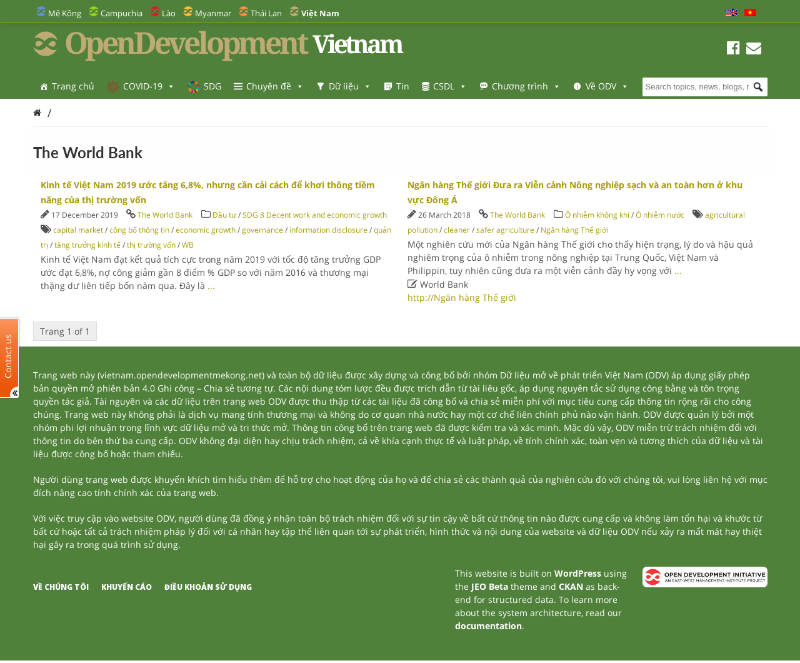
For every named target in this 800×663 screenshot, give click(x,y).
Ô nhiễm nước (660, 215)
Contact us (8, 355)
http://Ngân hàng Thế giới (462, 297)
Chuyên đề (275, 86)
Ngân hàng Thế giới (574, 230)
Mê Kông (64, 13)
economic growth (206, 230)
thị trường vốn (151, 245)
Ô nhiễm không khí (597, 215)
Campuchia (121, 13)
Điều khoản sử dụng (208, 587)
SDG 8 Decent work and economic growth (314, 215)
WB (188, 245)
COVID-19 (149, 86)
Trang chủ (73, 86)
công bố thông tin (139, 230)
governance (262, 230)
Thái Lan (266, 13)
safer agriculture (505, 230)
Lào (169, 13)
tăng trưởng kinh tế (87, 245)
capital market (78, 230)
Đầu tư (224, 215)
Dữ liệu (350, 86)
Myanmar (213, 13)
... (211, 285)
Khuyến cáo (126, 587)
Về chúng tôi (61, 587)
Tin (402, 86)
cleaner (457, 230)
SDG (212, 86)
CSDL (450, 86)
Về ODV (607, 86)
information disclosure (328, 230)
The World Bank (165, 215)
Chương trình (526, 86)
